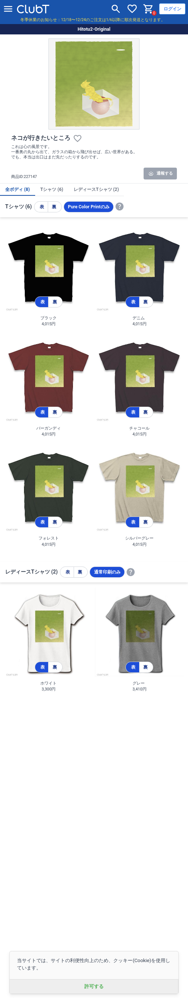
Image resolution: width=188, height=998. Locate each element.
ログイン (172, 8)
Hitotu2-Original (94, 29)
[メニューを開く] (8, 8)
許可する (94, 986)
